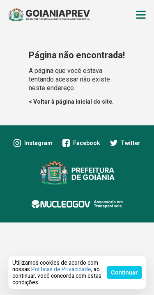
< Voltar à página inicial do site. (71, 101)
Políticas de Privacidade (61, 269)
